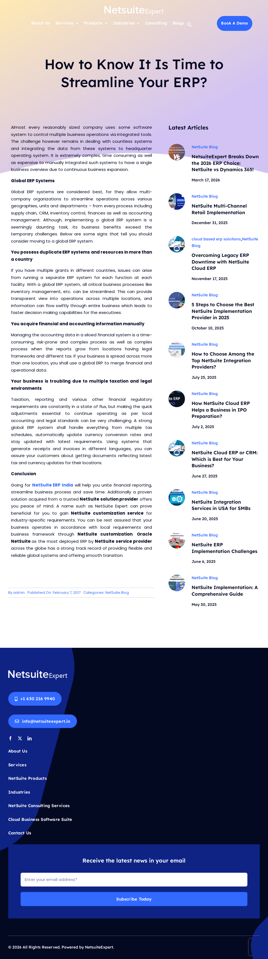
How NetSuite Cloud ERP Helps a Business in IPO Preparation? (221, 409)
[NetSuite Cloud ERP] (176, 238)
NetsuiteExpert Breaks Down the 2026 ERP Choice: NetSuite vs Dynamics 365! (225, 163)
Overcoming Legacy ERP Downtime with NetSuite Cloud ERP (220, 261)
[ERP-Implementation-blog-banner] (176, 534)
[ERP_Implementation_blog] (176, 491)
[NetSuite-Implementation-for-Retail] (176, 195)
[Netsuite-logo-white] (134, 7)
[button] (189, 25)
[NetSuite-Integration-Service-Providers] (176, 343)
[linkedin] (29, 738)
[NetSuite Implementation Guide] (176, 577)
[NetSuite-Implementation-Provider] (176, 294)
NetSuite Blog (117, 592)
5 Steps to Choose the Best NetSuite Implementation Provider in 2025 (223, 311)
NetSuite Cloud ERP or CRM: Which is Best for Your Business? (225, 459)
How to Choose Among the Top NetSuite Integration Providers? (223, 360)
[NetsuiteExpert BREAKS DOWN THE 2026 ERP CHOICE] (176, 146)
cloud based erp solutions (216, 239)
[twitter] (20, 738)
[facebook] (10, 738)
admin (19, 592)
